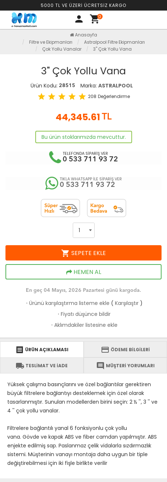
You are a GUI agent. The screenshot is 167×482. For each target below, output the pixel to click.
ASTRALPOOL (115, 85)
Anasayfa (83, 35)
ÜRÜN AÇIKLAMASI (41, 350)
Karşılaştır (127, 303)
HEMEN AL (83, 272)
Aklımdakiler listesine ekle (84, 325)
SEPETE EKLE (83, 253)
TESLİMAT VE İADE (42, 366)
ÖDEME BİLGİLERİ (125, 350)
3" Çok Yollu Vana (112, 49)
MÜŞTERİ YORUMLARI (125, 366)
